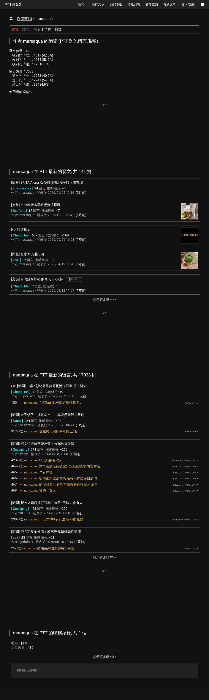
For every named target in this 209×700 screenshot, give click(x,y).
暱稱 (58, 30)
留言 (47, 30)
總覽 (15, 30)
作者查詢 (24, 18)
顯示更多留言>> (104, 558)
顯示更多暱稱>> (104, 657)
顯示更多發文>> (104, 300)
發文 (37, 30)
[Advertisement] (104, 133)
